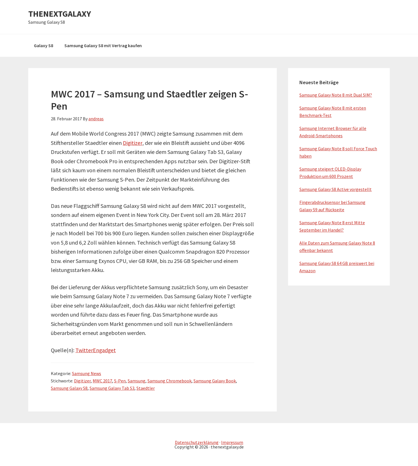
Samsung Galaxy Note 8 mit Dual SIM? (335, 95)
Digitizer (132, 142)
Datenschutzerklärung (197, 442)
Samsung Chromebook (169, 381)
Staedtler (145, 388)
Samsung (136, 381)
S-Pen (120, 381)
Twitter (84, 350)
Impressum (232, 442)
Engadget (104, 350)
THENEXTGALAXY (59, 13)
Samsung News (86, 373)
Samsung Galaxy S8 (69, 388)
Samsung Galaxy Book (214, 381)
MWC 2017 (102, 381)
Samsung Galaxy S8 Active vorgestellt (335, 189)
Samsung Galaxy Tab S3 (112, 388)
